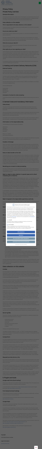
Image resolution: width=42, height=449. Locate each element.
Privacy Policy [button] (21, 243)
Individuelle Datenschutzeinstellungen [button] (21, 240)
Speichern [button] (21, 234)
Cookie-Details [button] (17, 243)
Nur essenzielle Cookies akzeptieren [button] (21, 237)
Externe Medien (10, 223)
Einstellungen (32, 215)
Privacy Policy (14, 215)
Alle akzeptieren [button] (21, 231)
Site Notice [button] (25, 243)
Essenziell (10, 219)
